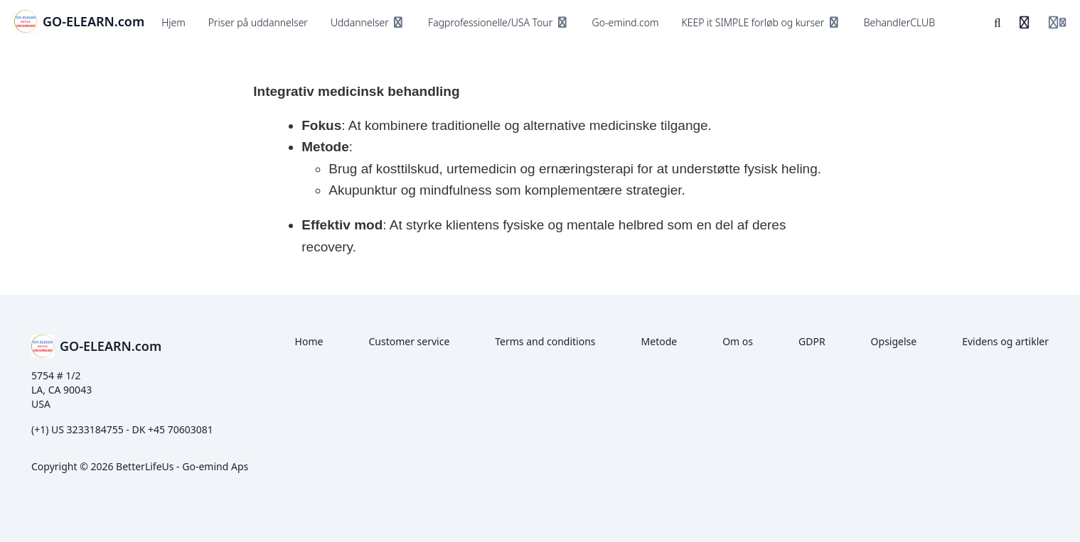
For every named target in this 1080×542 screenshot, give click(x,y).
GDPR (811, 341)
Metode (659, 341)
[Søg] (997, 22)
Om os (737, 341)
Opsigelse (894, 341)
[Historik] (1024, 22)
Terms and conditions (545, 341)
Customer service (408, 341)
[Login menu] (1057, 22)
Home (309, 341)
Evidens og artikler (1005, 341)
